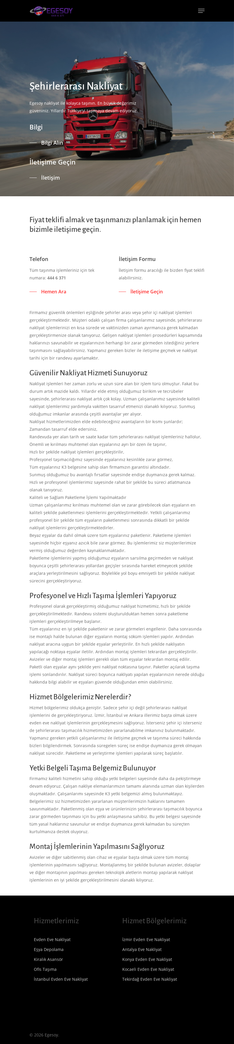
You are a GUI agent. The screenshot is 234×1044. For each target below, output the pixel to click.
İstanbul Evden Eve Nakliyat (61, 979)
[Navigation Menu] (201, 11)
